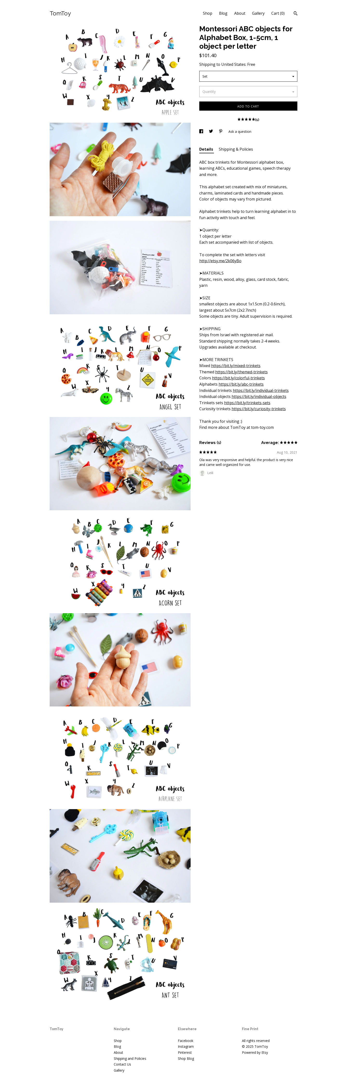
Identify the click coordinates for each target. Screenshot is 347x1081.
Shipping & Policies (236, 149)
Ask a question (239, 131)
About (239, 13)
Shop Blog (186, 1058)
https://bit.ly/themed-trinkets (241, 372)
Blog (223, 13)
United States (233, 64)
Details (206, 149)
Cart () (278, 13)
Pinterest (185, 1052)
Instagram (186, 1046)
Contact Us (122, 1064)
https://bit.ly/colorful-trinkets (238, 378)
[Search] (295, 14)
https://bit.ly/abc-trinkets (241, 384)
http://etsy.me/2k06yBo (220, 260)
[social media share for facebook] (201, 131)
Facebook (185, 1040)
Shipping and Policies (130, 1058)
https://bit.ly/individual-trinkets (261, 390)
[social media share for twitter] (211, 131)
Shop (207, 13)
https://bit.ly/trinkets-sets (247, 402)
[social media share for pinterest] (221, 131)
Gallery (258, 13)
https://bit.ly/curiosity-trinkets (259, 408)
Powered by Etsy (255, 1052)
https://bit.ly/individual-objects (259, 396)
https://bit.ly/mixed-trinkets (235, 365)
